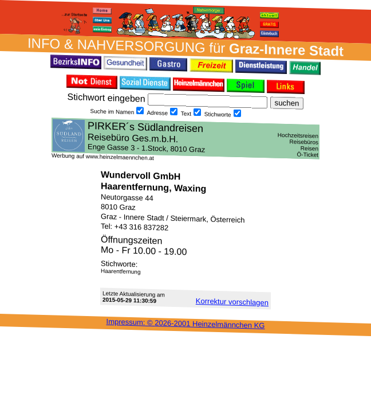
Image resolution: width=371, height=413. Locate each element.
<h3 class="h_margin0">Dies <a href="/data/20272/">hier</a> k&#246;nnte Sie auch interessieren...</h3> (185, 138)
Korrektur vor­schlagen (232, 302)
